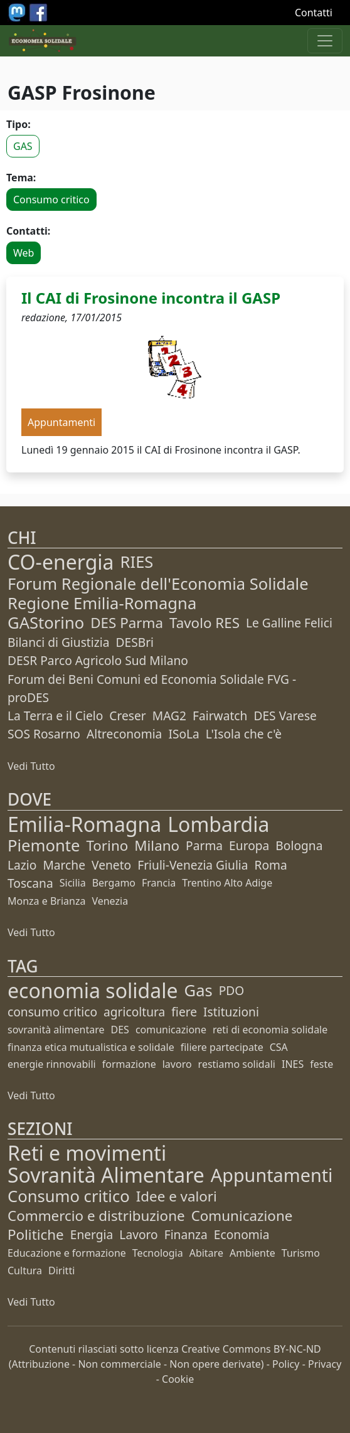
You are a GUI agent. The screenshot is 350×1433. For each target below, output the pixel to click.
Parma (204, 845)
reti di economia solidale (270, 1029)
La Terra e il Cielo (55, 715)
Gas (198, 990)
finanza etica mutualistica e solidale (91, 1047)
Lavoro (138, 1234)
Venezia (110, 901)
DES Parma (126, 622)
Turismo (301, 1253)
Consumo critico (51, 199)
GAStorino (46, 623)
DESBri (134, 642)
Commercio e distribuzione (96, 1215)
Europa (249, 845)
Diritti (61, 1270)
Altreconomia (124, 733)
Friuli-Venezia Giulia (192, 864)
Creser (127, 715)
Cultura (25, 1270)
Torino (107, 845)
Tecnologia (157, 1253)
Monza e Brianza (46, 901)
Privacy (324, 1364)
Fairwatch (220, 715)
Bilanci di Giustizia (58, 642)
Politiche (36, 1234)
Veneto (111, 864)
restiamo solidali (236, 1064)
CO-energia (61, 561)
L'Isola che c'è (244, 733)
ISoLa (183, 733)
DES (120, 1029)
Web (23, 253)
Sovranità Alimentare (106, 1174)
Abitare (206, 1253)
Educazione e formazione (67, 1253)
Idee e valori (176, 1196)
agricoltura (134, 1011)
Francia (159, 883)
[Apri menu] (324, 40)
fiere (184, 1011)
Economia (242, 1234)
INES (293, 1064)
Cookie (178, 1379)
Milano (156, 845)
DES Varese (284, 715)
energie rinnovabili (52, 1064)
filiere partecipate (222, 1047)
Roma (271, 864)
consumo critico (52, 1011)
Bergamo (113, 883)
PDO (232, 990)
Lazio (22, 864)
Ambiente (252, 1253)
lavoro (177, 1064)
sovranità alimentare (56, 1029)
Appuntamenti (272, 1175)
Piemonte (44, 845)
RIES (137, 562)
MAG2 (169, 715)
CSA (279, 1047)
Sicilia (73, 883)
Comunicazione (242, 1215)
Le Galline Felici (289, 622)
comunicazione (170, 1029)
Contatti (313, 12)
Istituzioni (231, 1011)
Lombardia (218, 824)
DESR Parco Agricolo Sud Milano (98, 660)
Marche (64, 864)
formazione (129, 1064)
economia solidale (93, 990)
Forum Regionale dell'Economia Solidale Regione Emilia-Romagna (158, 593)
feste (321, 1064)
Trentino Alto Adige (227, 883)
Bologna (298, 845)
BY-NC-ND (297, 1349)
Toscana (30, 883)
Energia (92, 1234)
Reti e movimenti (87, 1152)
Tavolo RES (204, 622)
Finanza (186, 1234)
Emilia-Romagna (84, 824)
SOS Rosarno (44, 733)
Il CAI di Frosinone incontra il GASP (150, 297)
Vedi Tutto (31, 766)
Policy (285, 1364)
